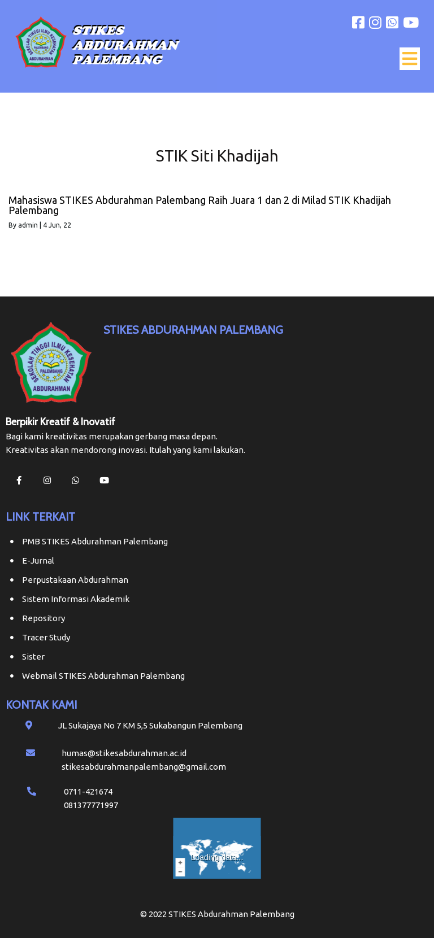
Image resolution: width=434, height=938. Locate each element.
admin (28, 225)
